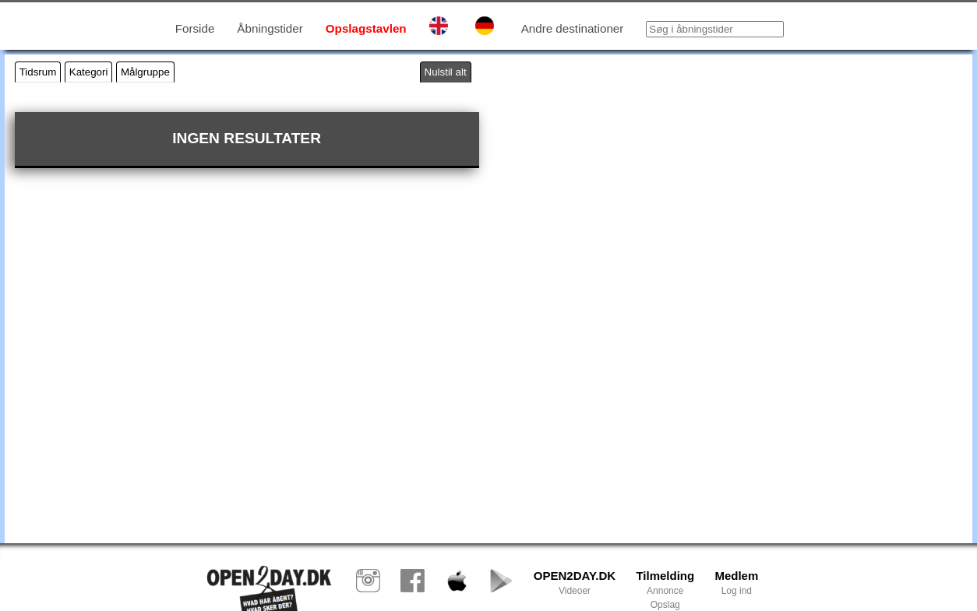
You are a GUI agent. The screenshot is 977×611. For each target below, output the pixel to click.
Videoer (575, 590)
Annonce (665, 590)
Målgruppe (145, 72)
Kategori (88, 72)
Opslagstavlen (366, 28)
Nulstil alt (446, 72)
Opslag (665, 604)
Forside (195, 28)
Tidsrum (38, 72)
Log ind (736, 590)
